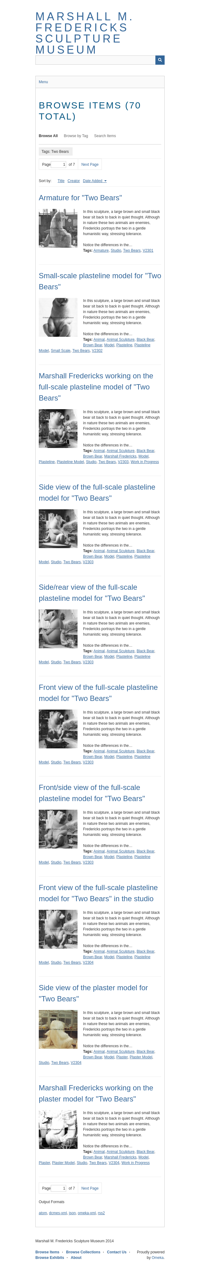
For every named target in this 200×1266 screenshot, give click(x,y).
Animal (99, 339)
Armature (101, 250)
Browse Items (47, 1252)
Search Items (105, 136)
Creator (74, 181)
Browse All (48, 136)
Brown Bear (92, 345)
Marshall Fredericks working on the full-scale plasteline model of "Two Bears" (96, 387)
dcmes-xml (58, 1213)
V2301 (148, 250)
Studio (116, 250)
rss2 (101, 1213)
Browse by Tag (76, 136)
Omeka (158, 1258)
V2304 (88, 962)
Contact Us (116, 1252)
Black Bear (145, 339)
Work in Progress (145, 462)
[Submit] (160, 60)
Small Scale (60, 350)
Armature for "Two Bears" (80, 197)
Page (54, 164)
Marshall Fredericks (120, 456)
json (72, 1213)
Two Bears (132, 250)
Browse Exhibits (49, 1258)
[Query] (100, 60)
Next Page (89, 164)
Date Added (93, 181)
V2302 (97, 350)
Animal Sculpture (121, 339)
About (76, 1258)
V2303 (123, 462)
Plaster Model (141, 1057)
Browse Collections (83, 1252)
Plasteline (124, 345)
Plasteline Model (70, 462)
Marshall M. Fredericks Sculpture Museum (84, 33)
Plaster (122, 1057)
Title (61, 181)
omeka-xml (87, 1213)
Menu (43, 82)
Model (109, 345)
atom (43, 1213)
